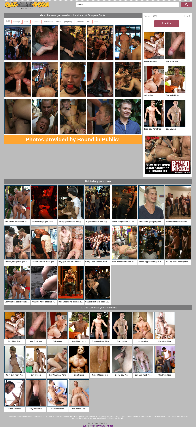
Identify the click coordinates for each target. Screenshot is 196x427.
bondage (16, 22)
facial (58, 22)
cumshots (36, 22)
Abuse (110, 426)
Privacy (101, 426)
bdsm (26, 22)
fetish (96, 22)
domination (48, 22)
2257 (85, 426)
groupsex (80, 22)
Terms (92, 426)
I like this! (166, 23)
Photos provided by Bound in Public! (73, 139)
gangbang (68, 22)
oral (88, 22)
